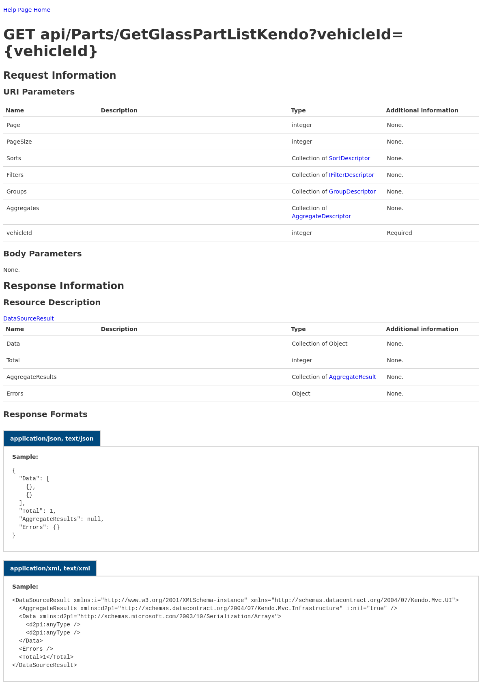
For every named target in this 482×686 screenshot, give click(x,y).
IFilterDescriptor (351, 175)
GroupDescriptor (352, 191)
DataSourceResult (28, 318)
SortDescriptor (349, 158)
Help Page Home (26, 9)
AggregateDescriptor (321, 216)
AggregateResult (352, 377)
